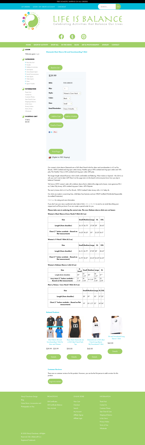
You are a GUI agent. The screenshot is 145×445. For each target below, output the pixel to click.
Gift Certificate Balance (54, 405)
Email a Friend (56, 125)
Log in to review (55, 381)
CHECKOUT (62, 7)
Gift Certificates (52, 401)
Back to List (55, 67)
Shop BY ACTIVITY (41, 45)
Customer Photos (30, 97)
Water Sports (30, 79)
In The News (66, 45)
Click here (51, 200)
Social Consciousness (32, 74)
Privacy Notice (29, 106)
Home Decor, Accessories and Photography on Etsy (31, 405)
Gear (27, 81)
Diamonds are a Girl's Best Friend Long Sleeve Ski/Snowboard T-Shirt (96, 342)
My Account (77, 411)
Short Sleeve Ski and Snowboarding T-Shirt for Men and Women (55, 342)
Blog (76, 45)
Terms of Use (28, 109)
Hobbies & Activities (32, 67)
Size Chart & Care (30, 99)
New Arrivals (51, 408)
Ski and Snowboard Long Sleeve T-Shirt (116, 337)
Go (118, 6)
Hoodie (28, 65)
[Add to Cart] (56, 116)
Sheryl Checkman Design (29, 396)
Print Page (56, 151)
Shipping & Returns (30, 102)
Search (76, 408)
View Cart (77, 401)
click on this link (90, 204)
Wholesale (28, 111)
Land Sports (29, 69)
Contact (115, 45)
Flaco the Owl (30, 62)
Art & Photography (90, 45)
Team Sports (29, 76)
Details (53, 357)
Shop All (54, 45)
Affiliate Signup (78, 415)
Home (28, 45)
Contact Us (28, 95)
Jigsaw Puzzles (30, 84)
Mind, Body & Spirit (31, 72)
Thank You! (28, 92)
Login (35, 7)
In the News (28, 104)
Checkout (77, 405)
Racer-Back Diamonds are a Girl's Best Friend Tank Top (75, 342)
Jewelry (105, 45)
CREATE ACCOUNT (48, 7)
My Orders (25, 7)
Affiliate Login (78, 418)
